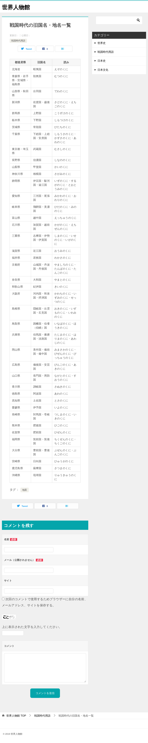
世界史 (102, 43)
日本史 (102, 60)
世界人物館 (16, 6)
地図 (24, 490)
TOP (16, 715)
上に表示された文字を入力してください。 (32, 627)
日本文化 (103, 69)
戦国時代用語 (18, 40)
